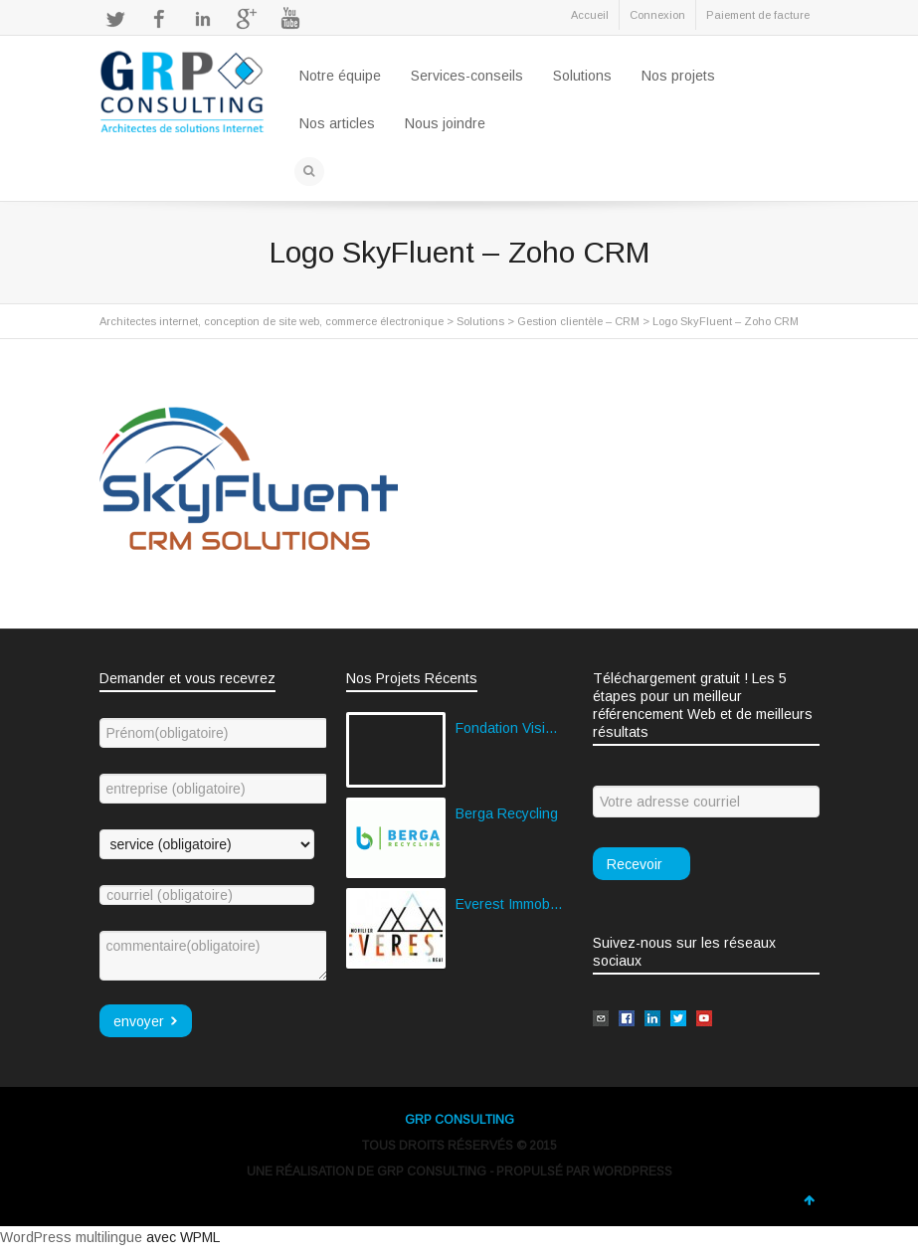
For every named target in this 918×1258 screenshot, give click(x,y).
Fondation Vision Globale (509, 728)
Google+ (247, 19)
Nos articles (337, 123)
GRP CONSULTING (459, 1120)
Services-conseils (467, 76)
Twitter (115, 19)
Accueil (590, 15)
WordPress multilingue (71, 1237)
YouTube (290, 19)
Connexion (657, 15)
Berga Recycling (507, 813)
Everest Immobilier (509, 904)
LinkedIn (203, 19)
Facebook (159, 19)
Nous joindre (445, 123)
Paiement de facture (758, 15)
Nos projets (678, 76)
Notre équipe (340, 76)
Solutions (582, 76)
